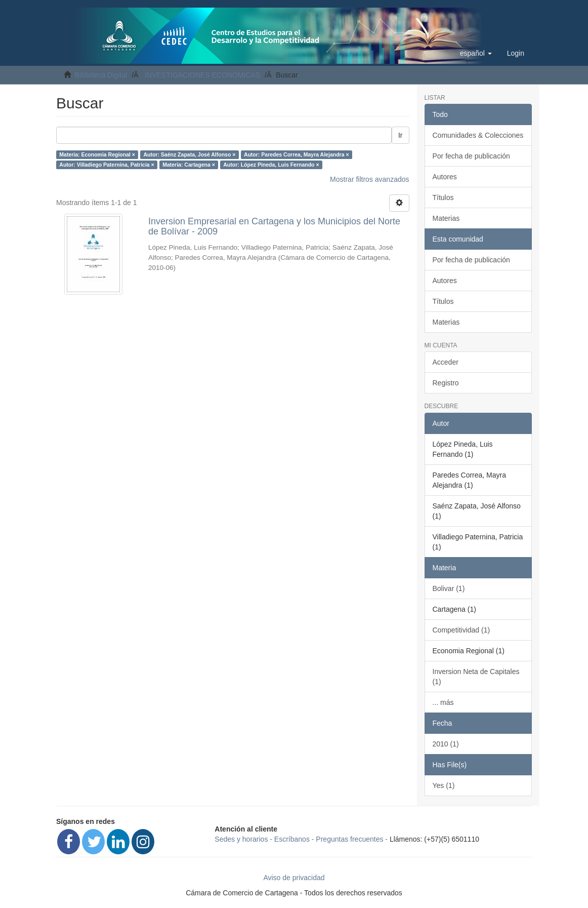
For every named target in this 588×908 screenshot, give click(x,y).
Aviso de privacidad (293, 878)
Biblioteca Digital (101, 75)
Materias (446, 218)
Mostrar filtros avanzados (369, 179)
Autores (445, 177)
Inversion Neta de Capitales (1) (476, 676)
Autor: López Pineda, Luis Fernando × (271, 165)
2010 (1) (446, 744)
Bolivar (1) (449, 588)
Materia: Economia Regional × (97, 154)
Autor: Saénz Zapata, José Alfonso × (189, 154)
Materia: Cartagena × (188, 165)
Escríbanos (292, 839)
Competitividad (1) (461, 630)
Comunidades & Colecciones (478, 135)
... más (443, 702)
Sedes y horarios (241, 839)
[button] (475, 53)
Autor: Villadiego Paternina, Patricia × (106, 165)
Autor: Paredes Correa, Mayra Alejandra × (296, 154)
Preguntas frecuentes (349, 839)
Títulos (443, 197)
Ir (400, 135)
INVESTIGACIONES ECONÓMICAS (202, 75)
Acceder (445, 362)
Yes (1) (444, 785)
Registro (446, 383)
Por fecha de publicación (471, 156)
